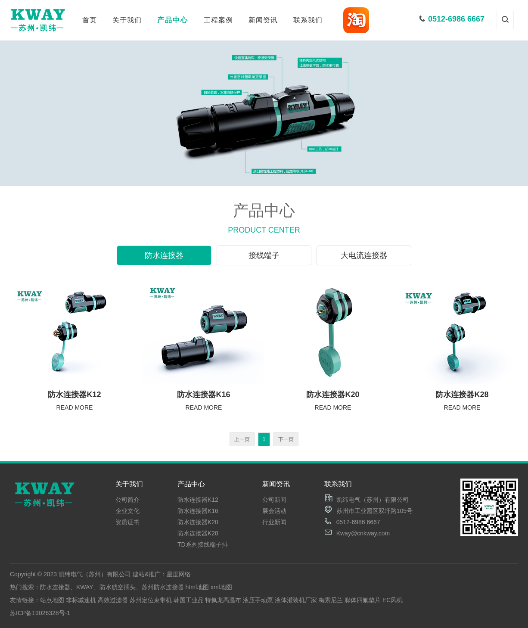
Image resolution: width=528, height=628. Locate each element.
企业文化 (127, 510)
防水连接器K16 (197, 510)
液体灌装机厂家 (296, 600)
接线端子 (264, 255)
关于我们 (127, 20)
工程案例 (218, 20)
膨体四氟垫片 (363, 600)
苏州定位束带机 (151, 600)
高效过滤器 (113, 600)
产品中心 (172, 20)
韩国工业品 (189, 600)
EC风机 (392, 600)
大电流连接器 (364, 255)
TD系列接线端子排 (202, 544)
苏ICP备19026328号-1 (40, 612)
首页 (89, 20)
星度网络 (179, 574)
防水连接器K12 (197, 499)
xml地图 (221, 587)
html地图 (197, 587)
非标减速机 (81, 600)
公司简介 (127, 499)
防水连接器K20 (197, 522)
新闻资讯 (263, 20)
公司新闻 (274, 499)
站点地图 (52, 600)
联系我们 (308, 20)
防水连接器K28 (197, 533)
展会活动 (274, 510)
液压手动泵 (258, 600)
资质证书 (127, 522)
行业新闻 (274, 522)
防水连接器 (164, 255)
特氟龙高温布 (223, 600)
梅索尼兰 (331, 600)
